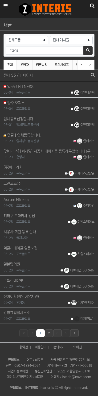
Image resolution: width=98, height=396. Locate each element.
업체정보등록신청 (27, 125)
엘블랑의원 (12, 264)
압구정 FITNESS (18, 86)
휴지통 (20, 302)
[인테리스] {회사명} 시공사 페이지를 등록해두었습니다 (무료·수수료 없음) (49, 151)
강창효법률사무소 (17, 313)
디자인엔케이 (82, 302)
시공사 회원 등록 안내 (20, 232)
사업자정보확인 (18, 371)
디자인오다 (84, 319)
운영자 (24, 65)
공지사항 (22, 238)
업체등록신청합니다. (19, 119)
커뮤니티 (41, 65)
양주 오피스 (14, 103)
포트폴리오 (23, 92)
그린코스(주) (13, 183)
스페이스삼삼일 (81, 173)
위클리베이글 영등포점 (20, 248)
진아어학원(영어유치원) (21, 296)
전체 (10, 65)
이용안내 (40, 347)
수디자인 (85, 206)
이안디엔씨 (84, 92)
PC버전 (77, 347)
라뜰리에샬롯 (13, 280)
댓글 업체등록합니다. (22, 135)
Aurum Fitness (16, 199)
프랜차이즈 (62, 65)
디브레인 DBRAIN (79, 270)
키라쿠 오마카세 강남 (19, 216)
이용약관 (22, 347)
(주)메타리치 (13, 167)
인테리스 (85, 141)
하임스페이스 (82, 222)
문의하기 (59, 347)
